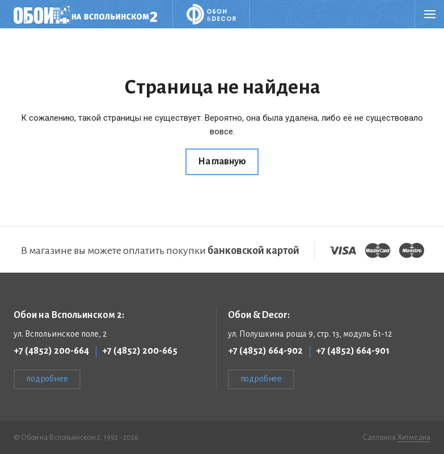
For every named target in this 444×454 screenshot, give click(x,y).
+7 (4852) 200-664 (51, 351)
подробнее (47, 378)
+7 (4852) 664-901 (353, 351)
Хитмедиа (414, 438)
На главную (222, 161)
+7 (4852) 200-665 (139, 351)
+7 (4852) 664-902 (265, 351)
